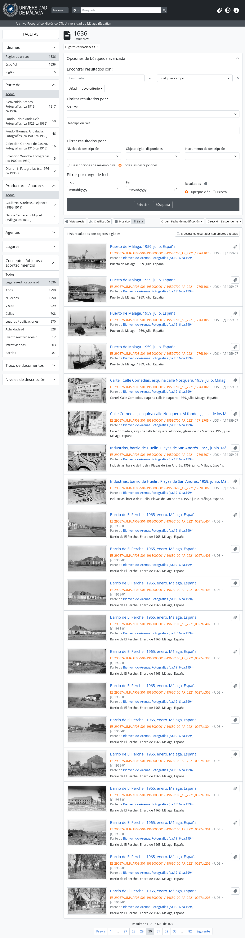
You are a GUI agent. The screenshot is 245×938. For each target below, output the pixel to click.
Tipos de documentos (25, 365)
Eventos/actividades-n (30, 338)
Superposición (199, 192)
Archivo (72, 107)
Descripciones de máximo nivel (93, 165)
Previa (100, 931)
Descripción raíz (78, 123)
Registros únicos (30, 57)
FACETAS (30, 34)
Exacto (222, 192)
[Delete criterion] (238, 78)
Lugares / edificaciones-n (30, 322)
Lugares (13, 246)
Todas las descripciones (140, 165)
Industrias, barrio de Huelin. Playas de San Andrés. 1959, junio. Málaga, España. (170, 448)
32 (166, 931)
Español (30, 65)
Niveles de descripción (25, 379)
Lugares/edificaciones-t (30, 283)
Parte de (13, 84)
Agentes (13, 232)
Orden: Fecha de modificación (180, 221)
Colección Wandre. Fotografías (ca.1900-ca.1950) (30, 158)
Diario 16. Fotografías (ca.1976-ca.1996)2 (30, 170)
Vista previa (74, 221)
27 (125, 931)
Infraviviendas (30, 346)
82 (190, 931)
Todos (10, 94)
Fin (128, 182)
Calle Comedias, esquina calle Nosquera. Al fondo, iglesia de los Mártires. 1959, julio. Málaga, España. (170, 413)
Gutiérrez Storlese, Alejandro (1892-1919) (30, 205)
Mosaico (122, 221)
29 (142, 931)
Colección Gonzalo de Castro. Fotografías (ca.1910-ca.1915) (30, 146)
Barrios (30, 354)
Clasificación (99, 221)
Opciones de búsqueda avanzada (96, 58)
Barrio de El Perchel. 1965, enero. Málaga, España (153, 514)
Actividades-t (30, 330)
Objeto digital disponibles (144, 149)
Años (30, 291)
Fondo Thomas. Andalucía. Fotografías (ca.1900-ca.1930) (30, 133)
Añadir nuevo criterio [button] (84, 88)
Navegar (59, 10)
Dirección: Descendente (223, 221)
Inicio (70, 182)
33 (174, 931)
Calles (30, 314)
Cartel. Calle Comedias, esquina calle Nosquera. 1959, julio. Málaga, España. (170, 380)
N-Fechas (30, 299)
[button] (219, 10)
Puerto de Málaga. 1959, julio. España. (143, 246)
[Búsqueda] (121, 10)
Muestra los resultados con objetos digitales (207, 233)
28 (133, 931)
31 (158, 931)
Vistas (30, 306)
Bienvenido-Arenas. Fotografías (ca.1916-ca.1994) (30, 106)
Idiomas (13, 47)
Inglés (30, 73)
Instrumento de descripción (205, 149)
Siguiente (203, 931)
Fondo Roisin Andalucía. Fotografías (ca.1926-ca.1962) (30, 121)
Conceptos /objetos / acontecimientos (24, 263)
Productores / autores (25, 185)
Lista (138, 221)
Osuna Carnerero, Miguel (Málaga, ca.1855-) (30, 217)
